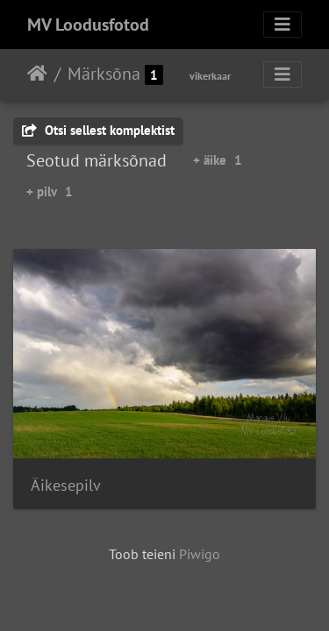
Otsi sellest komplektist (98, 130)
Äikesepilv (66, 485)
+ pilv (49, 191)
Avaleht (37, 73)
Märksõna (104, 73)
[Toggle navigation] (282, 24)
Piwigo (199, 554)
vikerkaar (210, 75)
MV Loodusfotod (88, 24)
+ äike (217, 160)
